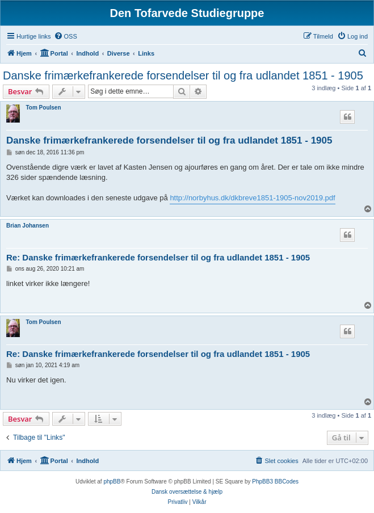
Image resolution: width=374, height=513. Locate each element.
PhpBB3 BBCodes (275, 481)
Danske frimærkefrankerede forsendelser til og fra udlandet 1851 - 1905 (183, 75)
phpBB (111, 481)
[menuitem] (65, 36)
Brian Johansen (27, 225)
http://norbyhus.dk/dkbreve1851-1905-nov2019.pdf (252, 198)
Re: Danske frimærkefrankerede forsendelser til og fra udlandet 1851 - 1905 (158, 257)
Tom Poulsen (43, 107)
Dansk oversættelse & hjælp (187, 492)
